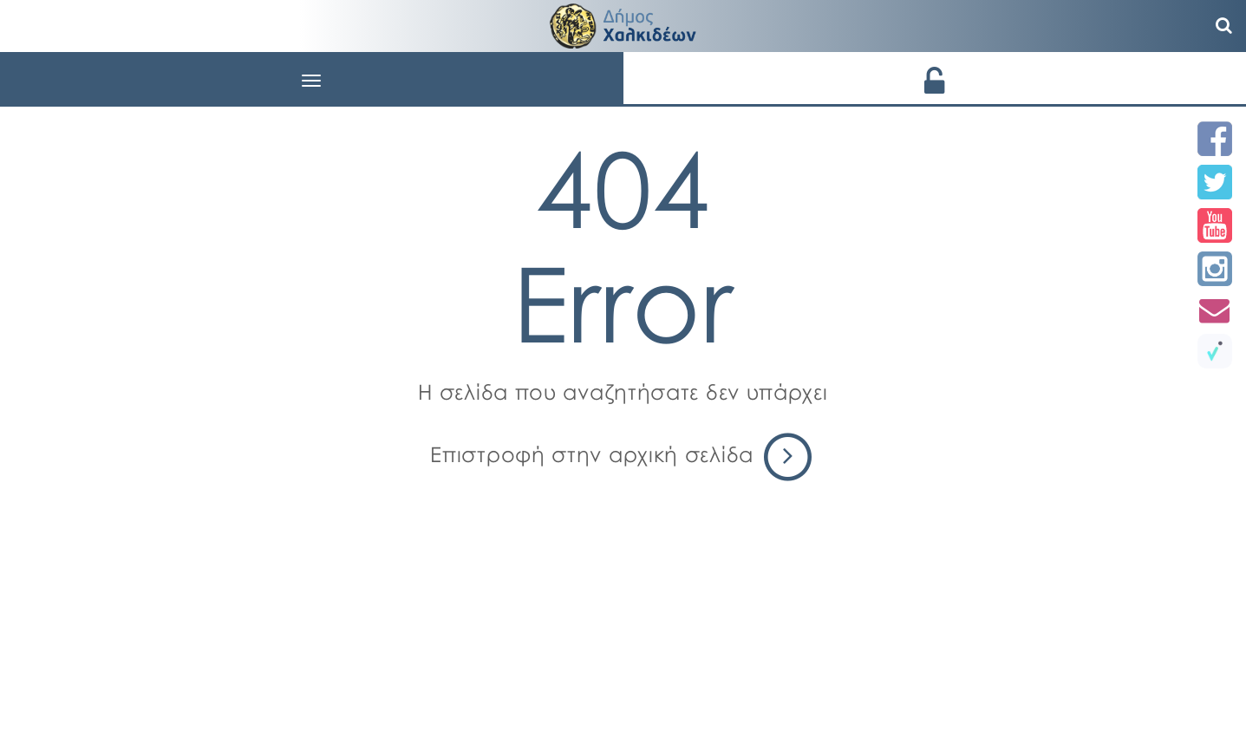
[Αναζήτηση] (1224, 26)
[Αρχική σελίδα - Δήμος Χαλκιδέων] (623, 23)
